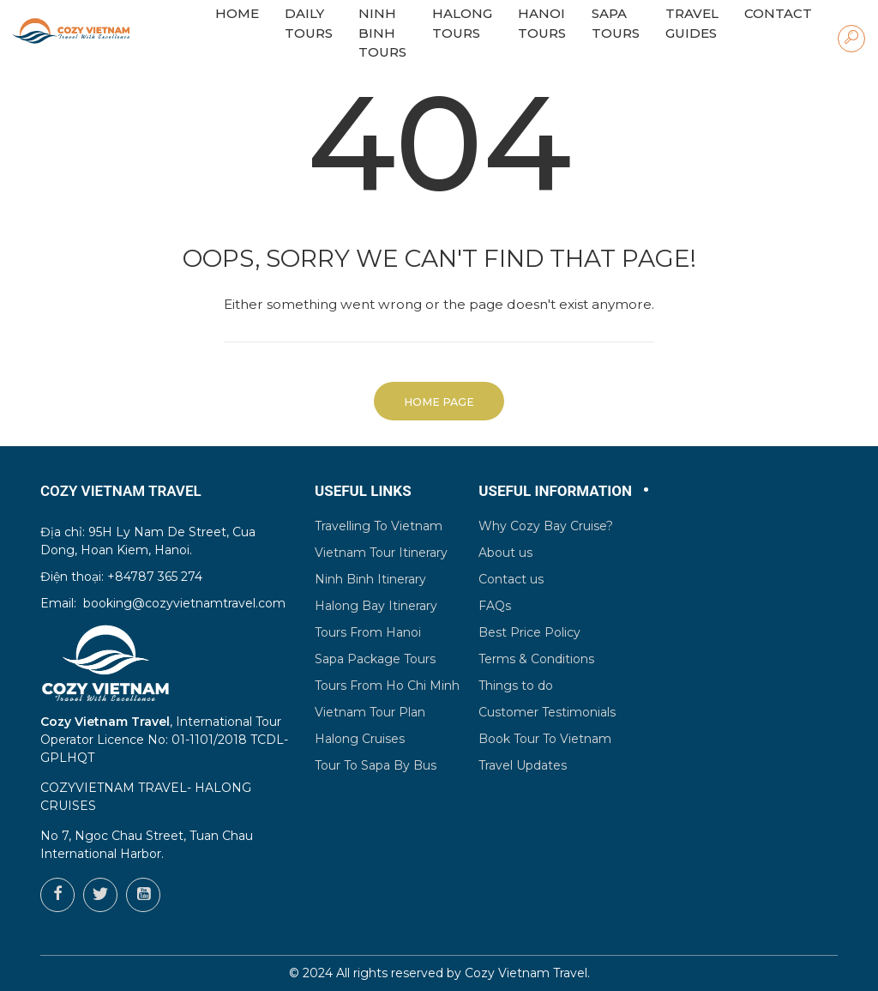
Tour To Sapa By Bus (375, 765)
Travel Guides (692, 23)
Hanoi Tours (542, 23)
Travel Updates (522, 765)
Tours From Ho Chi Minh (387, 685)
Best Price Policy (529, 632)
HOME (237, 13)
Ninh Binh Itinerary (370, 579)
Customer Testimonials (547, 712)
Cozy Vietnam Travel (526, 973)
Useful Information (555, 490)
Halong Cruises (360, 738)
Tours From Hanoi (368, 632)
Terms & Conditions (536, 659)
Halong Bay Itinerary (376, 605)
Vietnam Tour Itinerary (381, 552)
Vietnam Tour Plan (370, 712)
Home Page (439, 402)
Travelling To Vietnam (378, 526)
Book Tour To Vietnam (544, 738)
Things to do (515, 685)
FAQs (494, 605)
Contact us (511, 579)
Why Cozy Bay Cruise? (545, 526)
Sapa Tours (616, 23)
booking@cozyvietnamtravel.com (184, 603)
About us (505, 552)
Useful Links (363, 490)
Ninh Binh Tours (382, 32)
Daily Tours (309, 23)
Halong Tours (462, 23)
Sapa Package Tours (375, 659)
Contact (778, 13)
